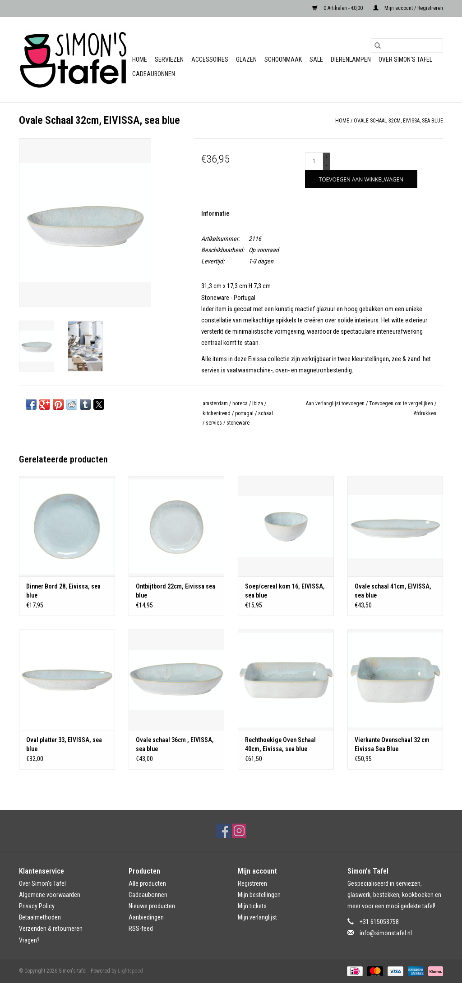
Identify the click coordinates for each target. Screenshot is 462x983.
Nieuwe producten (152, 906)
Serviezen (169, 59)
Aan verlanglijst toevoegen (336, 403)
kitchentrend (217, 413)
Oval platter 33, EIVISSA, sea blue (64, 744)
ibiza (257, 403)
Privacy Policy (37, 906)
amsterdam (215, 403)
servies (214, 423)
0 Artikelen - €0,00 (338, 8)
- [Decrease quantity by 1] (326, 165)
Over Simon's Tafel (405, 59)
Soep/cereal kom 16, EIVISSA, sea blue (285, 591)
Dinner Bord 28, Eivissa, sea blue (63, 591)
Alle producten (147, 883)
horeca (240, 403)
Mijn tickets (252, 906)
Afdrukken (425, 413)
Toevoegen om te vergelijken (401, 403)
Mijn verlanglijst (257, 917)
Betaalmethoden (40, 917)
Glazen (246, 59)
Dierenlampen (351, 59)
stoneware (237, 423)
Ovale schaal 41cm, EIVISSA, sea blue (393, 591)
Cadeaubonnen (153, 73)
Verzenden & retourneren (51, 928)
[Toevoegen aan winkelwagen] (361, 179)
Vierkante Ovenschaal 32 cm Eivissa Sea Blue (392, 744)
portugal (244, 413)
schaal (265, 413)
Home (139, 59)
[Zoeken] (407, 45)
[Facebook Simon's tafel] (223, 831)
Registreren (252, 883)
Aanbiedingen (146, 917)
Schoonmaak (283, 59)
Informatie (215, 213)
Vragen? (29, 940)
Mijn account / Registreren (408, 8)
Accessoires (209, 59)
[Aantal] (314, 161)
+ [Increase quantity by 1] (326, 157)
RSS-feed (141, 928)
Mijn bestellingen (259, 894)
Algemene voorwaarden (49, 894)
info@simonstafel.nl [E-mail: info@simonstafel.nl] (386, 933)
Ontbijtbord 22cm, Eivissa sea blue (175, 591)
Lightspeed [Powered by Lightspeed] (130, 971)
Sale (316, 59)
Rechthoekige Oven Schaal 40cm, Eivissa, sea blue (280, 744)
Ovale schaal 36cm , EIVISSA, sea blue (175, 744)
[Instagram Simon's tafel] (239, 831)
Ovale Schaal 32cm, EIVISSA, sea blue (398, 121)
